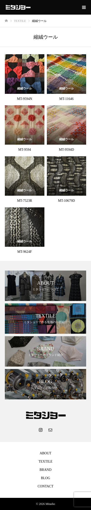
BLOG (45, 478)
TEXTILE (46, 461)
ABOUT (45, 453)
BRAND (45, 470)
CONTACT (45, 486)
